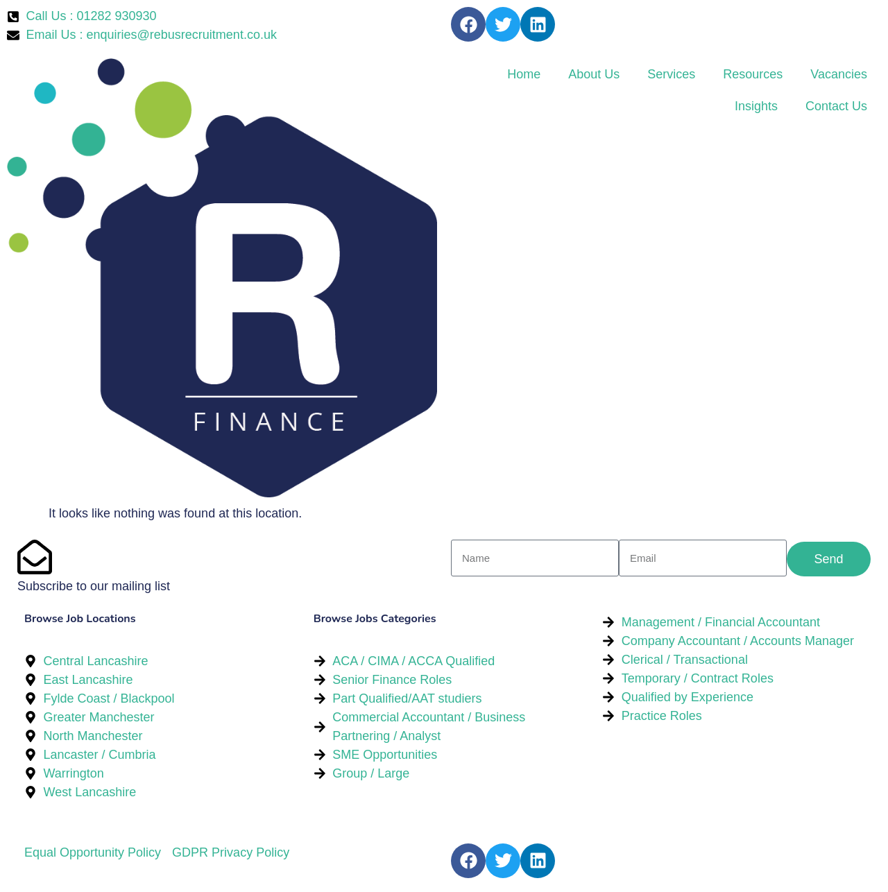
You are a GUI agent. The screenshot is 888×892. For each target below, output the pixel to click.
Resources (753, 74)
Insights (756, 106)
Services (671, 74)
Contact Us (836, 106)
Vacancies (838, 74)
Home (523, 74)
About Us (594, 74)
